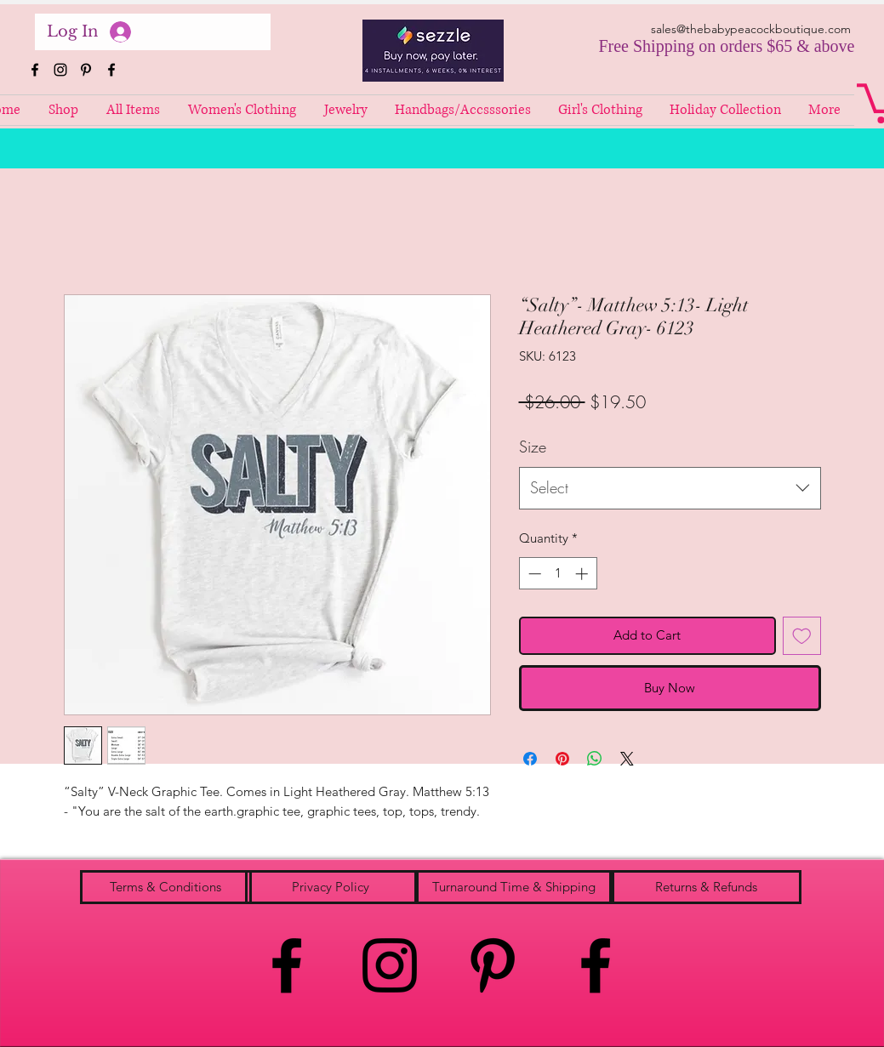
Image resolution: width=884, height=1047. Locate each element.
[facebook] (34, 69)
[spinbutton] (558, 573)
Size (532, 446)
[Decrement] (533, 573)
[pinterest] (85, 69)
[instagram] (60, 69)
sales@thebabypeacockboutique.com (751, 29)
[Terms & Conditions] (166, 887)
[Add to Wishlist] (802, 636)
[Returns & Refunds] (706, 887)
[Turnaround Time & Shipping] (514, 887)
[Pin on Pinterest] (562, 758)
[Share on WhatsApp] (595, 758)
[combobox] (670, 488)
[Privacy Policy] (331, 887)
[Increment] (583, 573)
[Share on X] (627, 758)
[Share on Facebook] (530, 758)
